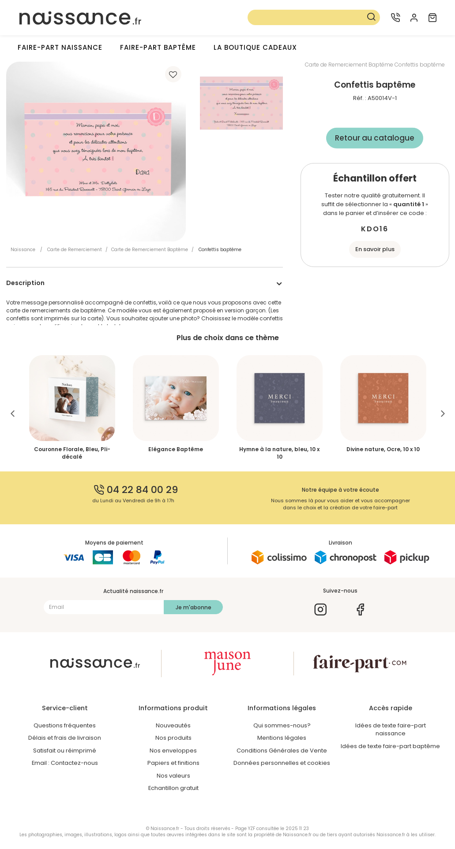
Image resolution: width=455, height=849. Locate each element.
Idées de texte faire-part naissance (390, 729)
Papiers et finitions (173, 763)
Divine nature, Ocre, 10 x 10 (383, 449)
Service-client (65, 708)
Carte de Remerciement (74, 249)
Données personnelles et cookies (281, 763)
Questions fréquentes (65, 725)
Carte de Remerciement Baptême (149, 249)
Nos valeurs (173, 775)
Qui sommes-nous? (282, 725)
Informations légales (282, 708)
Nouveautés (173, 725)
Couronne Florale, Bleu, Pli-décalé (72, 452)
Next (442, 413)
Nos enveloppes (173, 750)
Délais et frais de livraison (64, 738)
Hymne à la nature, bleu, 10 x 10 (279, 452)
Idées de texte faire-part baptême (390, 746)
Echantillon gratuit (173, 788)
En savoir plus (375, 249)
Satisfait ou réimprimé (64, 750)
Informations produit (173, 708)
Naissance (23, 249)
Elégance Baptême (175, 449)
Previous (12, 413)
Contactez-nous (74, 763)
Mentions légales (281, 738)
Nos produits (173, 738)
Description (25, 282)
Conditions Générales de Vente (282, 750)
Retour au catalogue (374, 138)
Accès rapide (390, 708)
